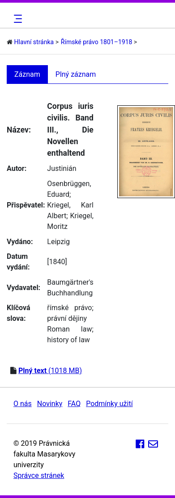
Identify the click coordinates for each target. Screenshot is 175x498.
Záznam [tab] (27, 74)
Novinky (50, 403)
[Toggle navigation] (16, 19)
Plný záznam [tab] (75, 74)
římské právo (69, 307)
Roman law (69, 329)
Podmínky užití (109, 403)
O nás (22, 403)
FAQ (74, 403)
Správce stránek (38, 475)
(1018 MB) (50, 370)
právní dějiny (67, 318)
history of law (68, 340)
